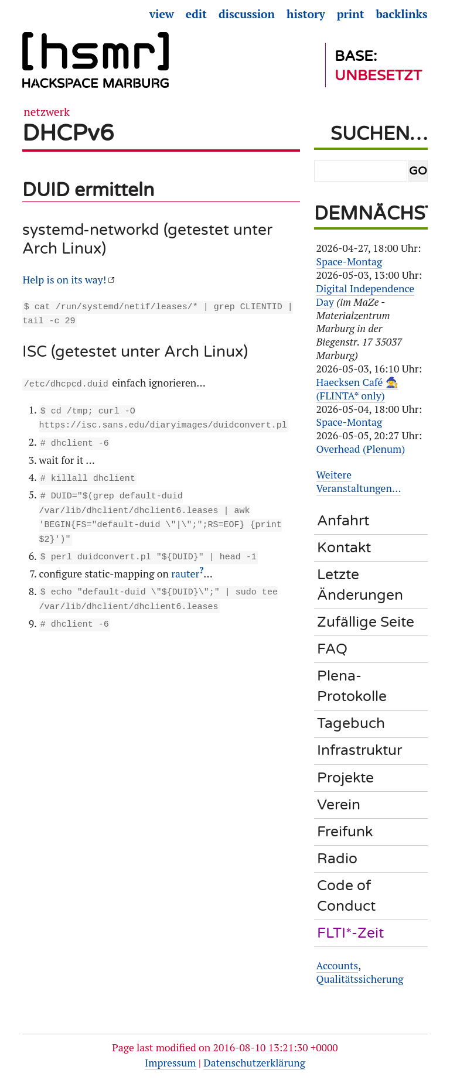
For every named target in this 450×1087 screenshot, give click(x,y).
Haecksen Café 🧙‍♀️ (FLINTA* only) (357, 388)
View (161, 14)
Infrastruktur (359, 750)
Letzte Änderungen (360, 585)
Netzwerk (46, 111)
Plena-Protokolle (352, 686)
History (306, 14)
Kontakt (344, 547)
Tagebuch (351, 723)
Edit (196, 14)
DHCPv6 (68, 133)
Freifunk (345, 831)
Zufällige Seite (365, 622)
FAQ (332, 649)
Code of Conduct (346, 896)
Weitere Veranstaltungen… (358, 481)
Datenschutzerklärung (254, 1062)
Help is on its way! (64, 279)
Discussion (247, 14)
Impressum (170, 1062)
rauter (185, 565)
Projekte (345, 778)
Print (350, 14)
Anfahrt (343, 520)
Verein (338, 804)
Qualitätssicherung (360, 979)
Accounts (337, 965)
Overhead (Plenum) (360, 449)
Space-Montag (349, 261)
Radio (337, 858)
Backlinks (401, 14)
